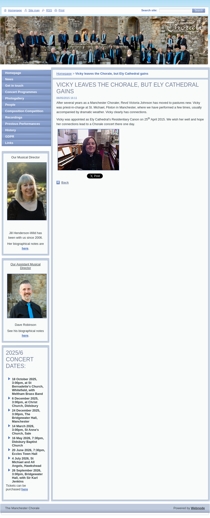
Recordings (13, 117)
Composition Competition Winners (24, 111)
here (25, 248)
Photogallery (14, 98)
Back (65, 182)
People (10, 104)
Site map (34, 10)
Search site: (149, 10)
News (9, 79)
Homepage (64, 73)
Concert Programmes (21, 92)
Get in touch (14, 85)
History (10, 130)
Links (9, 143)
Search (199, 10)
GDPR (9, 136)
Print (61, 10)
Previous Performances (22, 124)
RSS (49, 10)
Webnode (198, 508)
